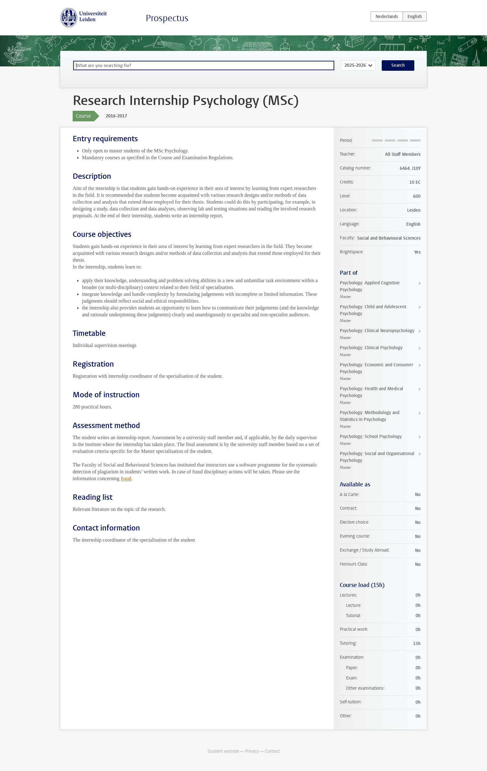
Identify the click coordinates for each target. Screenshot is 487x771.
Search (398, 65)
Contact (272, 751)
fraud (126, 478)
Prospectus (167, 18)
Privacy (252, 751)
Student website (223, 751)
